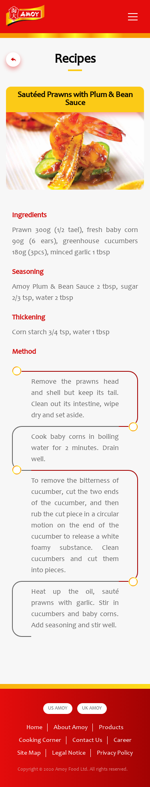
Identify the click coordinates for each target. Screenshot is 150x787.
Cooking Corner (40, 740)
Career (123, 740)
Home (34, 727)
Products (111, 727)
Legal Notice (69, 753)
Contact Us (87, 740)
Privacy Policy (115, 753)
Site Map (29, 753)
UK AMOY (92, 708)
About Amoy (71, 727)
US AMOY (58, 708)
